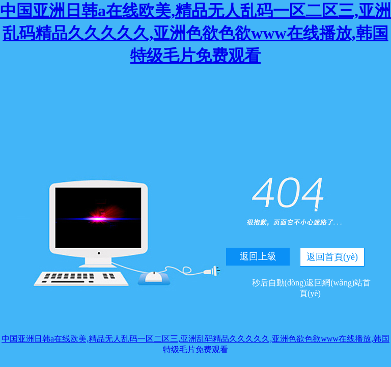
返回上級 (258, 256)
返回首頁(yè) (332, 257)
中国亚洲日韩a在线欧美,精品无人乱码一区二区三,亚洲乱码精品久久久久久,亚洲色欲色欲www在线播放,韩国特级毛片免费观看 (195, 33)
